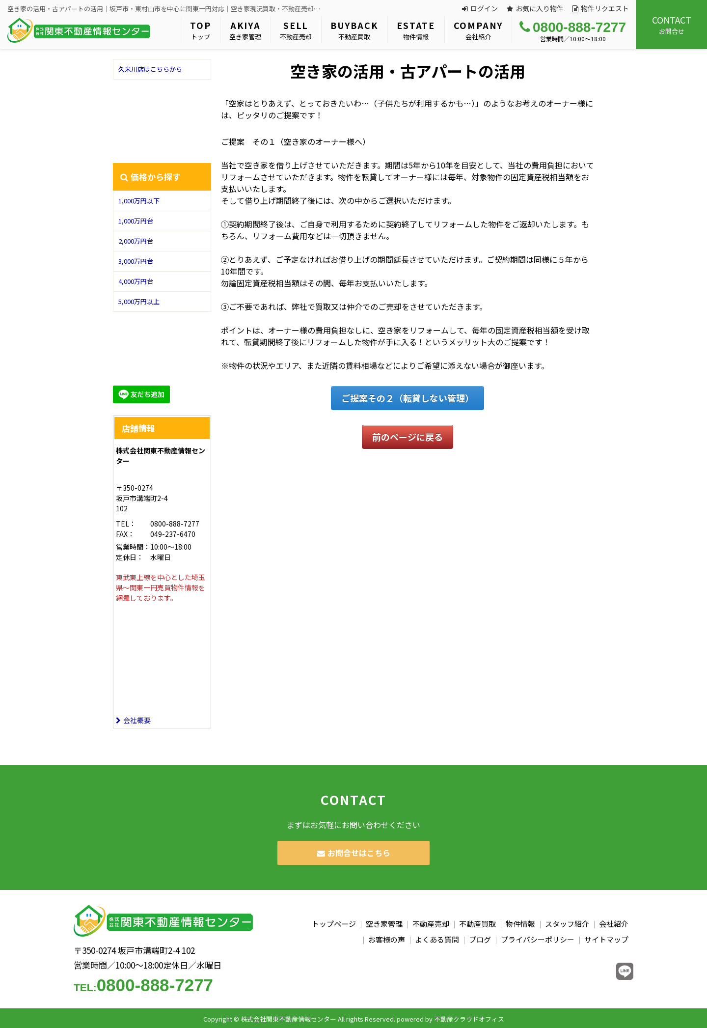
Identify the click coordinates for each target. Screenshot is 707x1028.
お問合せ (671, 24)
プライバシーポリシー (537, 939)
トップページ (334, 923)
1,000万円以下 (139, 200)
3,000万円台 (135, 261)
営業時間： (133, 547)
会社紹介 (478, 30)
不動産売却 (296, 30)
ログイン (480, 8)
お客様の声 (386, 939)
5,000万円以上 (139, 301)
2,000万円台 (135, 241)
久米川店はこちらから (150, 69)
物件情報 (416, 30)
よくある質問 (437, 939)
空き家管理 (245, 30)
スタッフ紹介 (567, 923)
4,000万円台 (135, 281)
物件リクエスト (600, 8)
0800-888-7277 (572, 27)
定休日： (129, 557)
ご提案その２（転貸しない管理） (407, 397)
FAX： (125, 534)
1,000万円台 (135, 220)
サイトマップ (606, 939)
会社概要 (133, 720)
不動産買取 (354, 30)
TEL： (126, 523)
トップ (200, 30)
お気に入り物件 (535, 8)
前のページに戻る (407, 436)
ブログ (480, 939)
